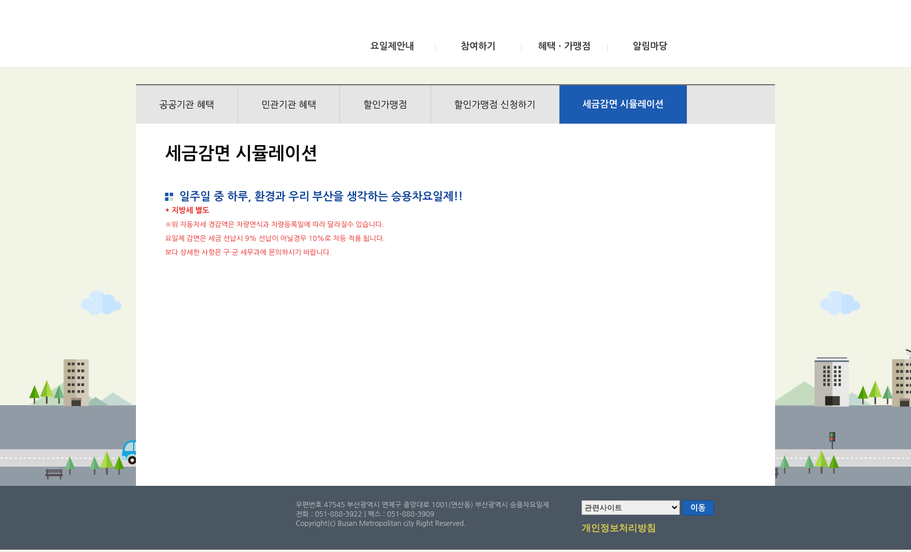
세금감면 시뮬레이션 (623, 104)
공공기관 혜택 (186, 104)
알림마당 (650, 46)
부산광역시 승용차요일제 (222, 36)
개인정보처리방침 (619, 528)
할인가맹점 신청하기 (495, 104)
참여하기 (478, 46)
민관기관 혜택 (289, 104)
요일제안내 (392, 46)
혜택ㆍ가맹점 (564, 46)
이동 (697, 508)
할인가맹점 (385, 104)
